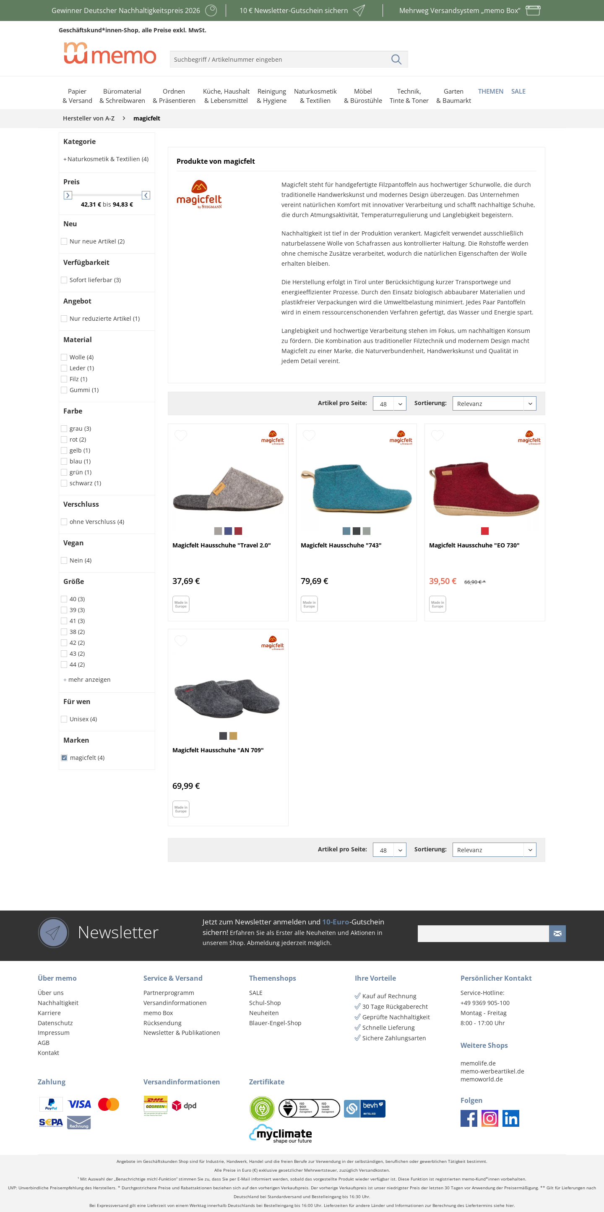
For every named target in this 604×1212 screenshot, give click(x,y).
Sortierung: (430, 403)
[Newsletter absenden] (557, 933)
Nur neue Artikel (97, 241)
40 (77, 599)
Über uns (51, 993)
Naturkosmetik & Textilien (105, 159)
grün (80, 472)
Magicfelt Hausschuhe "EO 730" (474, 545)
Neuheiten (264, 1013)
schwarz (85, 483)
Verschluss (81, 504)
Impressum (54, 1033)
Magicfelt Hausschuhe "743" (341, 545)
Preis (71, 181)
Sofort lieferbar (95, 280)
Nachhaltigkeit (58, 1003)
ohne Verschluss (97, 522)
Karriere (49, 1013)
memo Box (158, 1013)
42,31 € (92, 204)
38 (77, 632)
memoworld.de (482, 1079)
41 (77, 621)
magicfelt (87, 758)
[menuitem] (289, 56)
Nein (80, 560)
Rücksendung (162, 1023)
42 (77, 643)
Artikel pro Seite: (342, 403)
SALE (256, 993)
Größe (73, 581)
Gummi (84, 390)
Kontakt (48, 1053)
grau (80, 428)
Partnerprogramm (168, 993)
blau (80, 461)
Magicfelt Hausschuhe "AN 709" (218, 750)
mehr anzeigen (87, 679)
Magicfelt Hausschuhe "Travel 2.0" (221, 545)
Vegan (73, 542)
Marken (76, 740)
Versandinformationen (175, 1003)
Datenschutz (55, 1023)
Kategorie (79, 141)
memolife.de (478, 1063)
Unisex (83, 719)
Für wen (77, 701)
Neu (70, 223)
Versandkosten (374, 1170)
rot (78, 439)
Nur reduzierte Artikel (105, 318)
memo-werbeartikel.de (492, 1071)
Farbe (72, 411)
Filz (78, 379)
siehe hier (504, 1205)
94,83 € (123, 204)
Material (77, 339)
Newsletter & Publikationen (181, 1033)
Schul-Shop (265, 1003)
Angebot (77, 301)
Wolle (82, 357)
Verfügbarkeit (86, 262)
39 (77, 610)
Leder (82, 368)
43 (77, 653)
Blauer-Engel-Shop (275, 1023)
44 (77, 664)
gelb (80, 450)
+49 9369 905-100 (485, 1003)
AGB (43, 1043)
